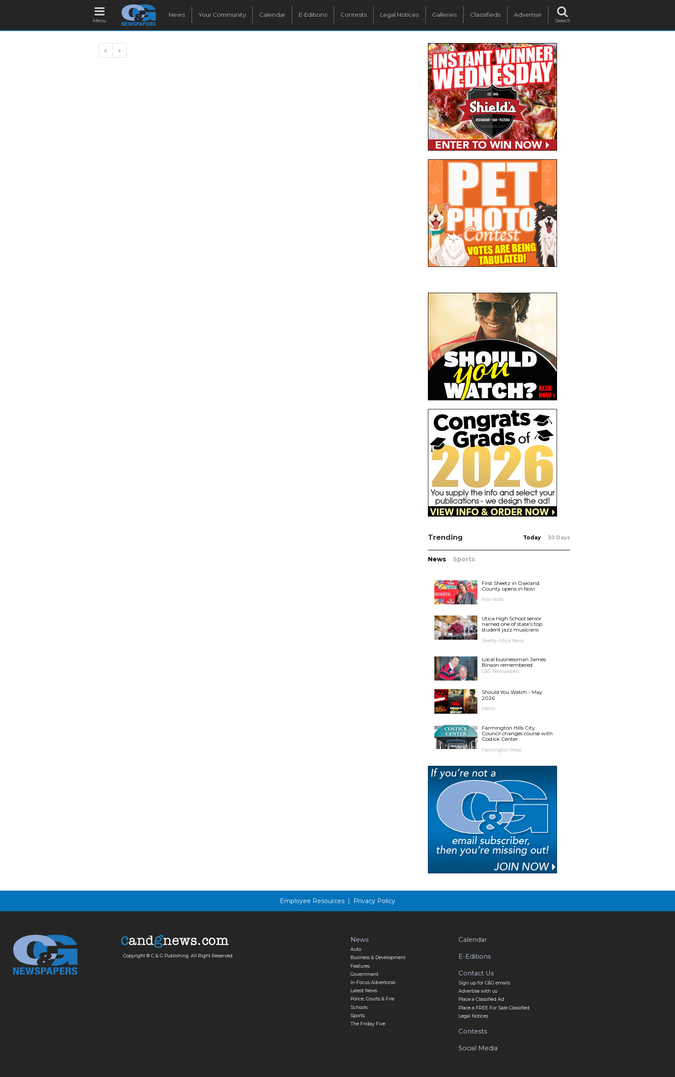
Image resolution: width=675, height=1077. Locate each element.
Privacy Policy (374, 901)
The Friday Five (367, 1024)
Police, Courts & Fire (372, 999)
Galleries (444, 14)
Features (360, 966)
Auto (355, 949)
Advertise (528, 14)
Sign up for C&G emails (484, 983)
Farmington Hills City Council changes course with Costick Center (517, 733)
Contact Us (476, 973)
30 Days (559, 537)
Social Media (478, 1048)
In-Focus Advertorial (373, 982)
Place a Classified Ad (481, 999)
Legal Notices (399, 14)
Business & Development (378, 957)
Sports (464, 559)
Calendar (272, 14)
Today (532, 537)
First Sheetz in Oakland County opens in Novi (510, 586)
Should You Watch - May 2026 (512, 695)
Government (364, 974)
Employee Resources (312, 901)
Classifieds (485, 14)
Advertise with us (477, 991)
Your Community (222, 14)
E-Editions (313, 14)
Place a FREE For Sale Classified (493, 1008)
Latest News (363, 990)
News (177, 14)
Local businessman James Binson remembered (514, 662)
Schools (359, 1007)
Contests (354, 14)
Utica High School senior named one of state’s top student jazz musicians (512, 624)
